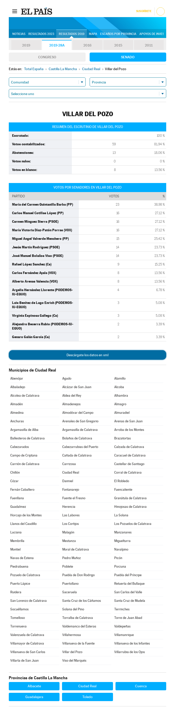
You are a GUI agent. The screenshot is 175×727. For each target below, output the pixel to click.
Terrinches (122, 609)
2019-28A (57, 45)
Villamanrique (124, 635)
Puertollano (70, 583)
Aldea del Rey (71, 395)
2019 (26, 45)
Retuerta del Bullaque (129, 583)
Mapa (93, 34)
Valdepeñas (122, 626)
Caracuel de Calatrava (130, 455)
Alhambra (121, 395)
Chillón (15, 472)
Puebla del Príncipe (128, 575)
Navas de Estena (22, 558)
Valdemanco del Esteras (79, 626)
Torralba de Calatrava (77, 618)
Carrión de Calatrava (24, 464)
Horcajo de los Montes (26, 515)
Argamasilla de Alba (24, 430)
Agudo (66, 378)
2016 (87, 45)
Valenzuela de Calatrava (27, 635)
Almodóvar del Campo (77, 413)
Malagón (68, 532)
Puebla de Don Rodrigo (78, 575)
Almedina (17, 413)
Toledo (87, 697)
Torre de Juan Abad (128, 618)
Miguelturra (122, 541)
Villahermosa (71, 635)
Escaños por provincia (118, 34)
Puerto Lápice (20, 583)
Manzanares (123, 532)
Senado (128, 57)
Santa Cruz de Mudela (129, 601)
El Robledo (121, 481)
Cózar (14, 481)
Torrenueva (18, 626)
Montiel (15, 549)
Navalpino (121, 549)
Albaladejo (17, 387)
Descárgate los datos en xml (87, 355)
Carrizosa (69, 464)
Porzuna (120, 566)
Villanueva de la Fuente (78, 643)
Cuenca (141, 686)
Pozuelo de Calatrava (25, 575)
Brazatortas (122, 438)
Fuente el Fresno (73, 498)
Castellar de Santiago (129, 464)
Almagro (120, 404)
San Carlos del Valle (128, 592)
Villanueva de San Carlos (27, 652)
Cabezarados (19, 447)
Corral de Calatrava (128, 472)
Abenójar (16, 378)
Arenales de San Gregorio (80, 421)
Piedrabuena (19, 566)
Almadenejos (71, 404)
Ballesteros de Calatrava (27, 438)
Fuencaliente (123, 489)
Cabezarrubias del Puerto (80, 447)
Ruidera (15, 592)
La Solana (121, 515)
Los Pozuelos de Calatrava (132, 524)
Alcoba (119, 387)
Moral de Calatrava (75, 549)
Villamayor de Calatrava (27, 643)
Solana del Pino (73, 609)
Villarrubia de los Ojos (129, 652)
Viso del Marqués (74, 660)
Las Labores (71, 515)
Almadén (16, 404)
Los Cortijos (70, 524)
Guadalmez (18, 507)
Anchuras (17, 421)
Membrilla (17, 541)
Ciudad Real (70, 472)
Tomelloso (17, 618)
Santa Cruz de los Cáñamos (81, 601)
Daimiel (67, 481)
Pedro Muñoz (71, 558)
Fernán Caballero (22, 489)
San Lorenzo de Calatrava (28, 601)
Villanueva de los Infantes (132, 643)
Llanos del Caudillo (23, 524)
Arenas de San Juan (128, 421)
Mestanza (69, 541)
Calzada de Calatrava (129, 447)
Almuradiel (122, 413)
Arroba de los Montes (129, 430)
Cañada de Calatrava (77, 455)
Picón (118, 558)
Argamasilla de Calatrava (80, 430)
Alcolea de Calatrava (24, 395)
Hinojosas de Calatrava (130, 507)
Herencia (68, 507)
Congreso (47, 57)
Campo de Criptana (23, 455)
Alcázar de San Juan (76, 387)
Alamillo (120, 378)
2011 (149, 45)
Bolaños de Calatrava (77, 438)
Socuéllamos (19, 609)
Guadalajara (34, 697)
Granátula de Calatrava (130, 498)
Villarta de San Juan (24, 660)
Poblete (67, 566)
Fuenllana (17, 498)
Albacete (34, 686)
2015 (118, 45)
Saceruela (69, 592)
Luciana (16, 532)
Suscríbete (143, 11)
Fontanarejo (70, 489)
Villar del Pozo (72, 652)
